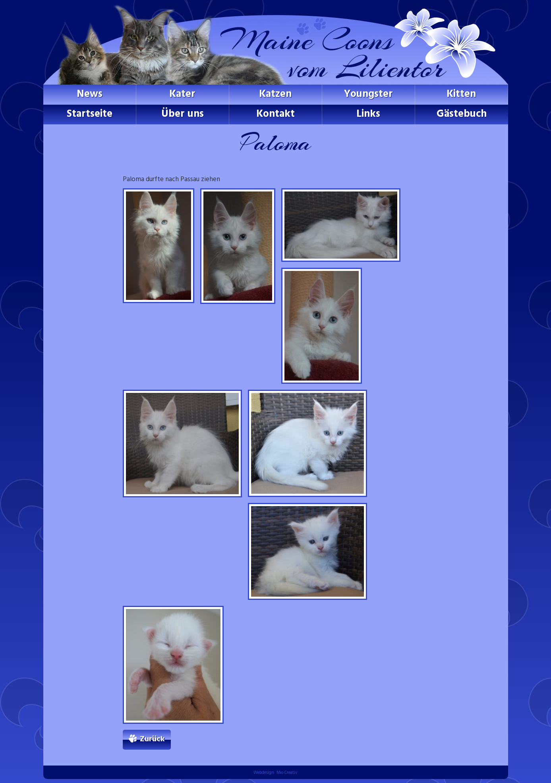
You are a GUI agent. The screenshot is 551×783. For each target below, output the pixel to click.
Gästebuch (462, 114)
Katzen (275, 94)
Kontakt (275, 114)
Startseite (89, 114)
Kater (182, 94)
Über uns (182, 114)
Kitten (461, 94)
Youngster (368, 94)
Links (368, 114)
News (89, 94)
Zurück (152, 739)
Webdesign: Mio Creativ (275, 772)
